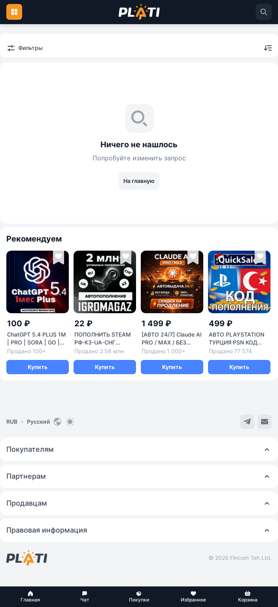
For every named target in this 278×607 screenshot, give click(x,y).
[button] (30, 596)
